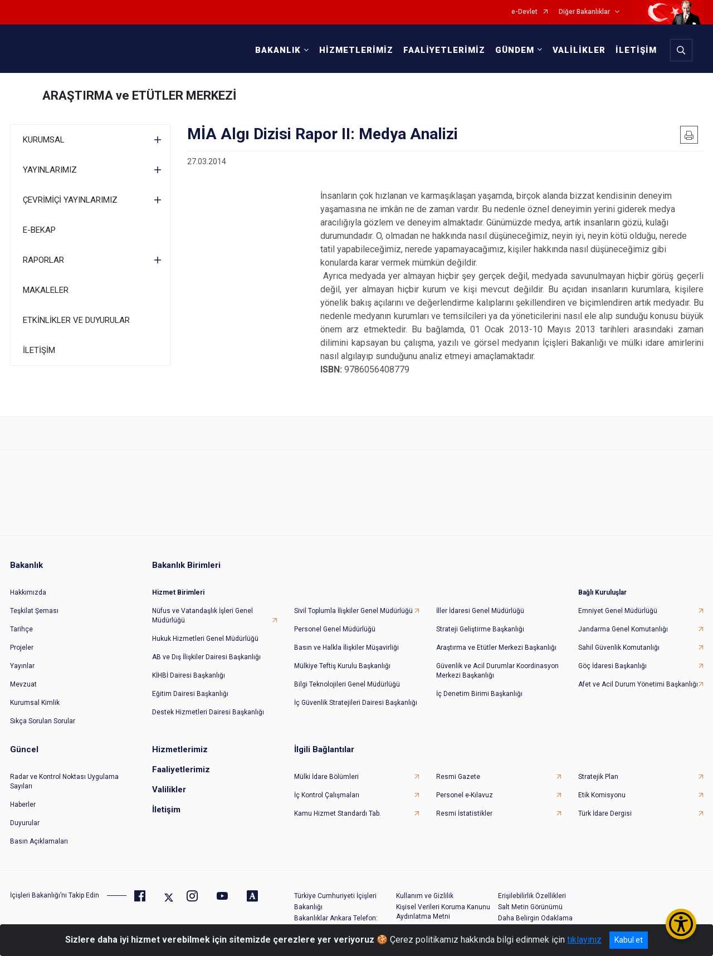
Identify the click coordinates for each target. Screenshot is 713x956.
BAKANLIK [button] (278, 50)
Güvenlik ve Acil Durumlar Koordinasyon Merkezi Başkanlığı (497, 670)
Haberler (23, 804)
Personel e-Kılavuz (464, 795)
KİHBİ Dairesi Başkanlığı (188, 675)
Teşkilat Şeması (34, 611)
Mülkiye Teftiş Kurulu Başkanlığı (342, 666)
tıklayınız (584, 939)
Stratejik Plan (598, 777)
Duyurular (25, 823)
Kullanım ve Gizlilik (424, 896)
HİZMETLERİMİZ (356, 50)
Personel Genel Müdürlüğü (334, 629)
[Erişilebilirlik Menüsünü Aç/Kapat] (681, 924)
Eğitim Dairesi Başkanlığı (190, 694)
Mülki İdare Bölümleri (326, 777)
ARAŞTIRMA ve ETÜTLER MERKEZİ (139, 95)
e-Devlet (524, 12)
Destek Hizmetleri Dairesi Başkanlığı (208, 712)
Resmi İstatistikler (464, 813)
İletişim (166, 810)
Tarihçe (21, 629)
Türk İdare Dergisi (605, 813)
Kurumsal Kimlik (35, 703)
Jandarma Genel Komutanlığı (623, 629)
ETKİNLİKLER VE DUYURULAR (76, 320)
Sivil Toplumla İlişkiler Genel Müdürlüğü (353, 611)
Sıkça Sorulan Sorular (42, 721)
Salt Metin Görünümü (530, 907)
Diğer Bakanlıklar (584, 12)
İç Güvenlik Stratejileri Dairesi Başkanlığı (355, 703)
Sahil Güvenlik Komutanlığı (619, 647)
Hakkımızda (28, 592)
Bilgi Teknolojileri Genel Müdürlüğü (347, 684)
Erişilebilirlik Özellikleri (532, 896)
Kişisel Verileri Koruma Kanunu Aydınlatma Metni (443, 911)
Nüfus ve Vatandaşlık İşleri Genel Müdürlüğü (202, 615)
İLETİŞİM (636, 50)
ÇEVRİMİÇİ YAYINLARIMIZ (70, 200)
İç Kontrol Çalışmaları (326, 795)
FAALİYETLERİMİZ (444, 50)
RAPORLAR (43, 260)
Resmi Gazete (458, 777)
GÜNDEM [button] (514, 50)
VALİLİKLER (579, 50)
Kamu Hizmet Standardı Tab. (337, 813)
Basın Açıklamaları (39, 841)
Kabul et (628, 939)
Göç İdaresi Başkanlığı (612, 666)
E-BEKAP (39, 230)
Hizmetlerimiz (180, 749)
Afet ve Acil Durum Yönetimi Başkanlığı (638, 684)
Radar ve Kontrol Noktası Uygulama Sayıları (64, 781)
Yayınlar (22, 666)
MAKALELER (46, 290)
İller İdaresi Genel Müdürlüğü (480, 611)
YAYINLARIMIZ (50, 170)
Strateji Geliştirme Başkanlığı (480, 629)
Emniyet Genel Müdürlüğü (617, 611)
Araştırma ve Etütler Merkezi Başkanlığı (496, 647)
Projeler (21, 647)
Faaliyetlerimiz (181, 769)
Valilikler (169, 790)
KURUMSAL (44, 140)
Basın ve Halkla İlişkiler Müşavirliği (346, 647)
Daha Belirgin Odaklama (535, 918)
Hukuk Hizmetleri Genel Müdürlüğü (205, 639)
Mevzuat (23, 684)
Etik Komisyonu (602, 795)
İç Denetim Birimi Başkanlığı (479, 694)
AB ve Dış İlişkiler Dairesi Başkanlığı (206, 657)
